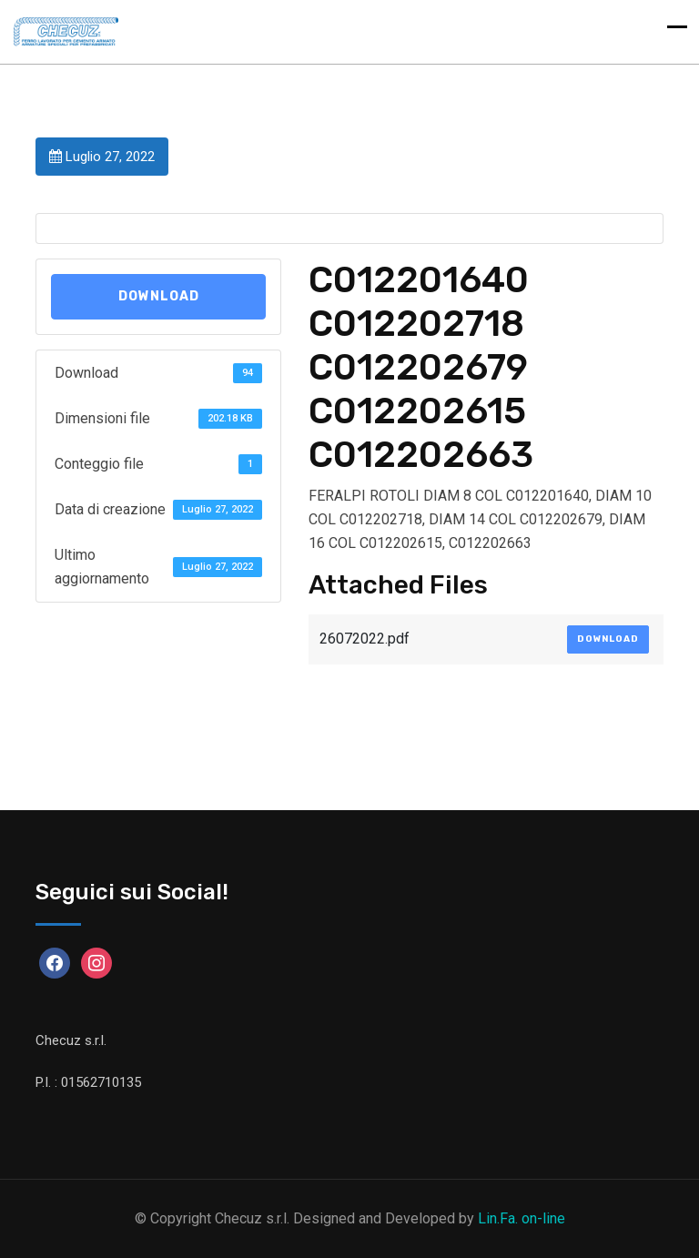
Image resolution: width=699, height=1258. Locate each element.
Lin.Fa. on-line (521, 1218)
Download (158, 296)
